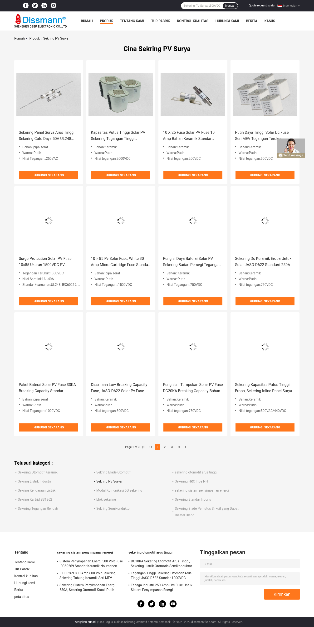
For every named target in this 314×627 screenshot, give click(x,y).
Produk (106, 21)
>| (186, 447)
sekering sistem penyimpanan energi (202, 490)
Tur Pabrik (160, 21)
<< (150, 447)
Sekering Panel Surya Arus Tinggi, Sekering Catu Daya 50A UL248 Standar (47, 136)
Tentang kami (132, 21)
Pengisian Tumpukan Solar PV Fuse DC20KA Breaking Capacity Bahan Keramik (193, 388)
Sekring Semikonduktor (113, 508)
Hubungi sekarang (49, 175)
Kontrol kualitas (192, 21)
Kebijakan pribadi (85, 622)
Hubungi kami (227, 21)
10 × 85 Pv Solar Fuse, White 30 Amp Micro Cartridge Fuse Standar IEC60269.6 (120, 262)
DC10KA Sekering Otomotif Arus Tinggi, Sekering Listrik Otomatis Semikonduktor (161, 563)
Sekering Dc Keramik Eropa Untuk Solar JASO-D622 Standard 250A (263, 261)
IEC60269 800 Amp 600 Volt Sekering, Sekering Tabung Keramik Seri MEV (87, 575)
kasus (270, 21)
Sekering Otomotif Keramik (38, 472)
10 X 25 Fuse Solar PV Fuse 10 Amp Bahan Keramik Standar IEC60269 (189, 136)
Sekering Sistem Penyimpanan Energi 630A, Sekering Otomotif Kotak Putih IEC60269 (87, 588)
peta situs (21, 597)
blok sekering (106, 499)
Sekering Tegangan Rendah (38, 508)
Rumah (87, 21)
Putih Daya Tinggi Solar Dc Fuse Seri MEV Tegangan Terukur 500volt (262, 136)
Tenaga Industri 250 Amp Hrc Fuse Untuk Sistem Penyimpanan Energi (161, 587)
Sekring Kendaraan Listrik (36, 490)
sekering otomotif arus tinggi (196, 472)
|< (143, 447)
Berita (251, 21)
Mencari (230, 5)
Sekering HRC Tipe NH (191, 481)
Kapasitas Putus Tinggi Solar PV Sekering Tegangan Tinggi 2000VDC (118, 136)
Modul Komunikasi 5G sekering (119, 490)
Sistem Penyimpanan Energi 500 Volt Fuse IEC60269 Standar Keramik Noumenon (91, 563)
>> (179, 447)
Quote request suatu (262, 5)
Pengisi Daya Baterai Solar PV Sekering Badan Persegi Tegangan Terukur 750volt (192, 262)
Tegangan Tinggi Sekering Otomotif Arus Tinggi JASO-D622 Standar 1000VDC (161, 575)
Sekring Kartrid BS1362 (35, 499)
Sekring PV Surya (109, 481)
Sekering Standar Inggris (193, 499)
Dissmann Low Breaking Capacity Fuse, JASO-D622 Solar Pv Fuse (119, 387)
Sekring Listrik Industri (34, 481)
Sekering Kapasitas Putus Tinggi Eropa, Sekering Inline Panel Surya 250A (263, 388)
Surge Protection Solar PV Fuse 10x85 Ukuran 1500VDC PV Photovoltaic (45, 262)
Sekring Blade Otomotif (113, 472)
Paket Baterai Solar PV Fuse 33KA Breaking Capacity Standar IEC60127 (47, 388)
